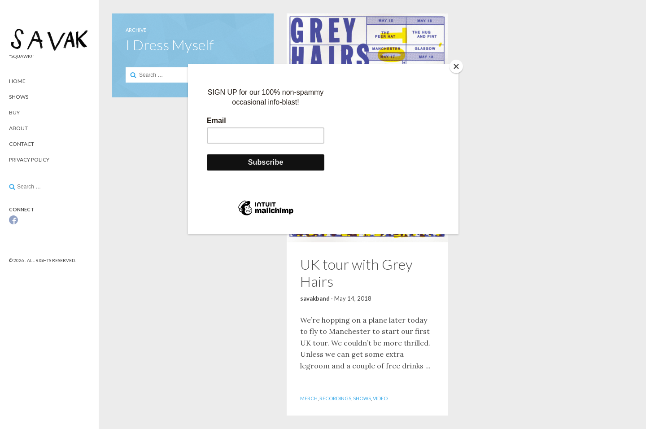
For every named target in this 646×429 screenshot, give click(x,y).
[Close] (456, 66)
